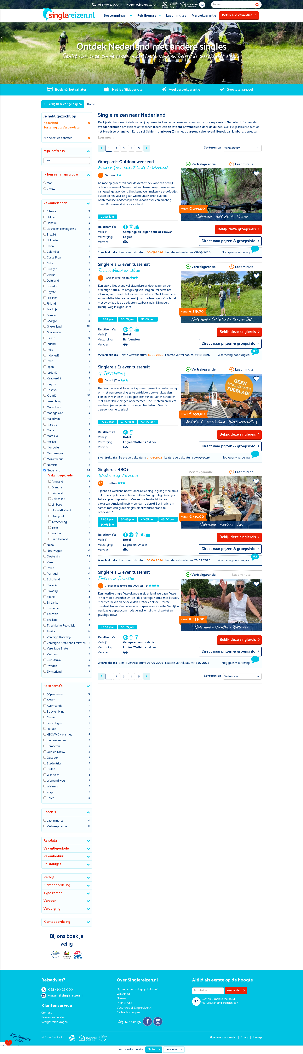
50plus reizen (55, 694)
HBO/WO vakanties (59, 735)
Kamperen (53, 746)
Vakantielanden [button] (55, 203)
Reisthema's (146, 16)
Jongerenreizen (56, 740)
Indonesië (53, 356)
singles (214, 999)
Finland (51, 304)
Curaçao (52, 269)
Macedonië (54, 407)
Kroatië (51, 396)
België (51, 217)
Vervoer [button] (49, 901)
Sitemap (257, 1037)
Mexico (51, 442)
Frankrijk (52, 309)
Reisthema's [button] (53, 686)
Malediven (53, 419)
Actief (50, 700)
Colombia (53, 252)
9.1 (202, 4)
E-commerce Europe (55, 954)
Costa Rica (54, 258)
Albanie (51, 211)
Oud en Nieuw (56, 752)
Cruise (50, 717)
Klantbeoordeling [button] (56, 885)
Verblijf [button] (48, 877)
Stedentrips (54, 764)
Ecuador (52, 286)
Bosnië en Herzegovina (61, 229)
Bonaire (52, 223)
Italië (50, 361)
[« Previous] (101, 148)
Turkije (51, 631)
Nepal (50, 545)
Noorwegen (54, 551)
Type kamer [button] (52, 893)
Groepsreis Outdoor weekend (138, 164)
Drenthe (57, 488)
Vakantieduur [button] (53, 856)
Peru (50, 562)
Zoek (257, 4)
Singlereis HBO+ (138, 472)
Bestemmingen (116, 16)
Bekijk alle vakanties (239, 15)
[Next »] (146, 148)
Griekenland (54, 327)
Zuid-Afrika (54, 660)
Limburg (57, 505)
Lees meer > (106, 138)
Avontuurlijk (54, 706)
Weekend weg (56, 781)
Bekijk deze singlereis (240, 332)
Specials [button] (49, 812)
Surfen (51, 769)
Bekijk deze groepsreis (239, 229)
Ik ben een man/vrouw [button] (60, 174)
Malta (50, 430)
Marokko (52, 436)
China (50, 246)
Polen (50, 568)
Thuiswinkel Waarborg (66, 954)
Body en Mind (56, 712)
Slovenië (52, 585)
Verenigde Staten (58, 649)
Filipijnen (52, 298)
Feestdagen (54, 723)
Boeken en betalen (53, 1017)
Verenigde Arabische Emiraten (66, 643)
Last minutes (176, 16)
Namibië (52, 465)
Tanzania (52, 614)
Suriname (53, 608)
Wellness (52, 787)
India (50, 350)
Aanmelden (236, 990)
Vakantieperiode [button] (56, 848)
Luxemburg (54, 401)
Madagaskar (55, 413)
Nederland (53, 471)
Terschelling (59, 522)
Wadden (57, 533)
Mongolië (53, 448)
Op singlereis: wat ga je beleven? (137, 989)
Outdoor (52, 758)
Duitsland (53, 281)
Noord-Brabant (61, 510)
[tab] (67, 151)
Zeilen (50, 798)
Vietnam (52, 654)
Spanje (51, 597)
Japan (50, 367)
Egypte (51, 292)
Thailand (52, 620)
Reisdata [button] (50, 841)
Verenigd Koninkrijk (59, 637)
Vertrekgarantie (204, 16)
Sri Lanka (52, 603)
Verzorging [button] (51, 909)
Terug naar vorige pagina (62, 104)
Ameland (57, 482)
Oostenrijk (53, 557)
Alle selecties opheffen (57, 138)
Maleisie (52, 425)
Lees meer (174, 1049)
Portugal (52, 574)
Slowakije (53, 591)
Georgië (52, 321)
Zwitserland (54, 672)
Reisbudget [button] (52, 864)
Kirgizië (51, 384)
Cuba (50, 263)
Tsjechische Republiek (61, 626)
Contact (46, 1012)
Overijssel (58, 516)
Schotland (53, 580)
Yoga (50, 792)
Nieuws (121, 998)
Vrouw (51, 189)
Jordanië (52, 373)
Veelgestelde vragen (54, 1022)
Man (49, 183)
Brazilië (51, 235)
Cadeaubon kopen (128, 1012)
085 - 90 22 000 (57, 989)
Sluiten (154, 1049)
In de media (124, 1003)
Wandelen (53, 775)
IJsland (51, 338)
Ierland (51, 344)
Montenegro (55, 453)
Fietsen (51, 729)
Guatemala (54, 332)
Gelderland (58, 499)
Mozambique (55, 459)
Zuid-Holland (60, 539)
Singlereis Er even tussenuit (138, 267)
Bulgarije (52, 240)
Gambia (51, 315)
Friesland (57, 493)
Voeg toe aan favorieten (256, 173)
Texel (55, 528)
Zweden (52, 666)
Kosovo (52, 390)
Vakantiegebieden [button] (61, 475)
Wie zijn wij (123, 994)
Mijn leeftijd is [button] (54, 151)
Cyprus (51, 275)
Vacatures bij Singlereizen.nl (134, 1007)
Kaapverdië (54, 379)
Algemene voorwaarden (223, 1037)
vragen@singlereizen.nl (62, 995)
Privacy (245, 1037)
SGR (78, 954)
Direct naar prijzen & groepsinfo (230, 241)
